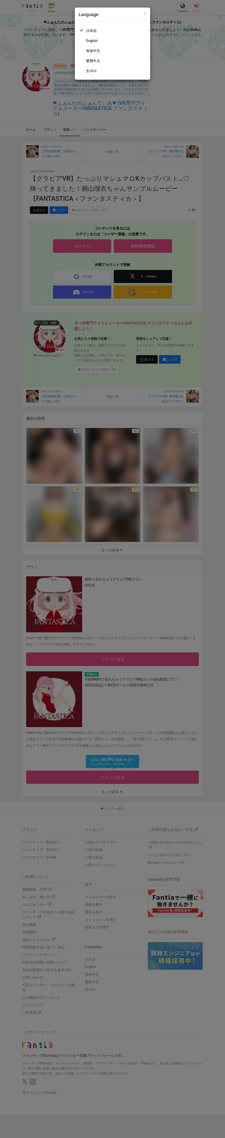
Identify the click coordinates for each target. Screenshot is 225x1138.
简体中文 (93, 51)
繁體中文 (93, 61)
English (91, 41)
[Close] (145, 13)
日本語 (91, 31)
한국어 (91, 71)
